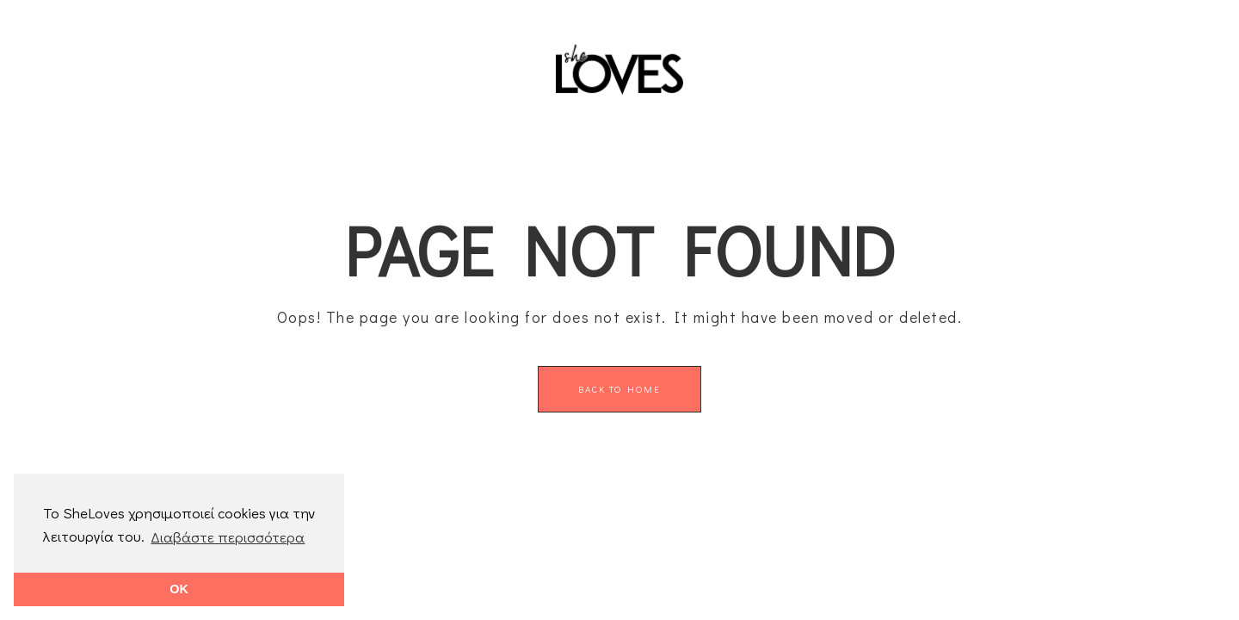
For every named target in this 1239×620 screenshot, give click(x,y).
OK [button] (179, 589)
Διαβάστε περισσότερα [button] (228, 537)
